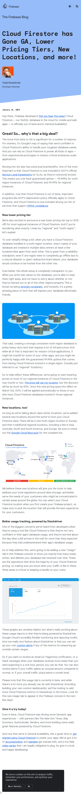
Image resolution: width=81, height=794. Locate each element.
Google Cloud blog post (25, 432)
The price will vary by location (41, 382)
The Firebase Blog (15, 17)
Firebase (14, 6)
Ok (29, 786)
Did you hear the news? (52, 116)
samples (33, 741)
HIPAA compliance (37, 205)
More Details (14, 786)
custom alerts (24, 645)
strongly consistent (31, 286)
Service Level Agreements (17, 174)
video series (9, 745)
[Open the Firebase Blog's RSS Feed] (76, 7)
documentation (14, 741)
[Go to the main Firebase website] (5, 5)
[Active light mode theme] (69, 7)
